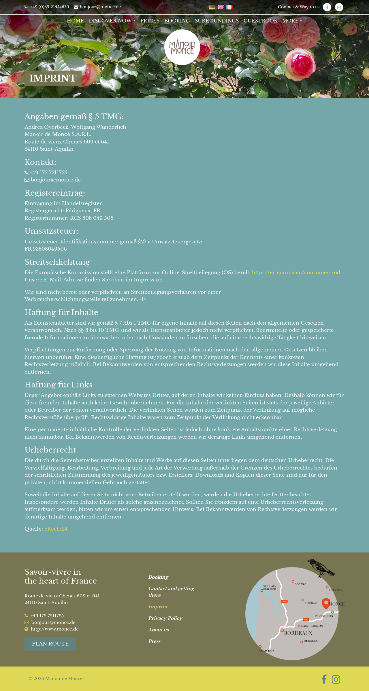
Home (75, 21)
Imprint (157, 606)
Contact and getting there (171, 592)
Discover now (110, 21)
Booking (177, 21)
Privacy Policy (165, 618)
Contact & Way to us (298, 7)
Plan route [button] (50, 644)
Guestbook (260, 21)
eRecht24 (55, 529)
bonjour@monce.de (97, 7)
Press (154, 641)
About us (158, 630)
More (290, 21)
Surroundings (217, 21)
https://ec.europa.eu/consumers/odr (297, 273)
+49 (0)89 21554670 (47, 7)
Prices (149, 21)
